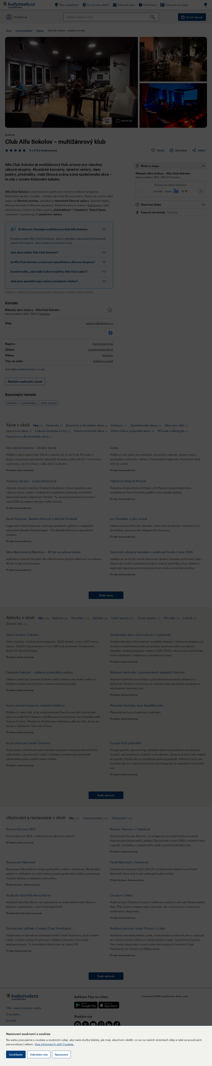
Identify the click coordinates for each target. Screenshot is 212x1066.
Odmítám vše (39, 1054)
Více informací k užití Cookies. (54, 1044)
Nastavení (61, 1054)
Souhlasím (16, 1054)
